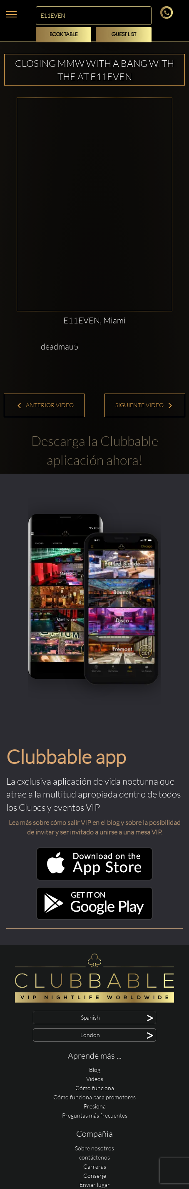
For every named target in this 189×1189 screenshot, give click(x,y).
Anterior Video (45, 405)
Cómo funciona (94, 1087)
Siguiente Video (144, 405)
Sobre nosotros (94, 1148)
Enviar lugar (95, 1184)
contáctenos (94, 1157)
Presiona (95, 1106)
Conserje (94, 1175)
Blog (94, 1069)
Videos (94, 1078)
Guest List (124, 34)
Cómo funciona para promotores (94, 1097)
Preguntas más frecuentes (94, 1115)
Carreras (94, 1166)
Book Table (64, 34)
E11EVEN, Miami (94, 320)
